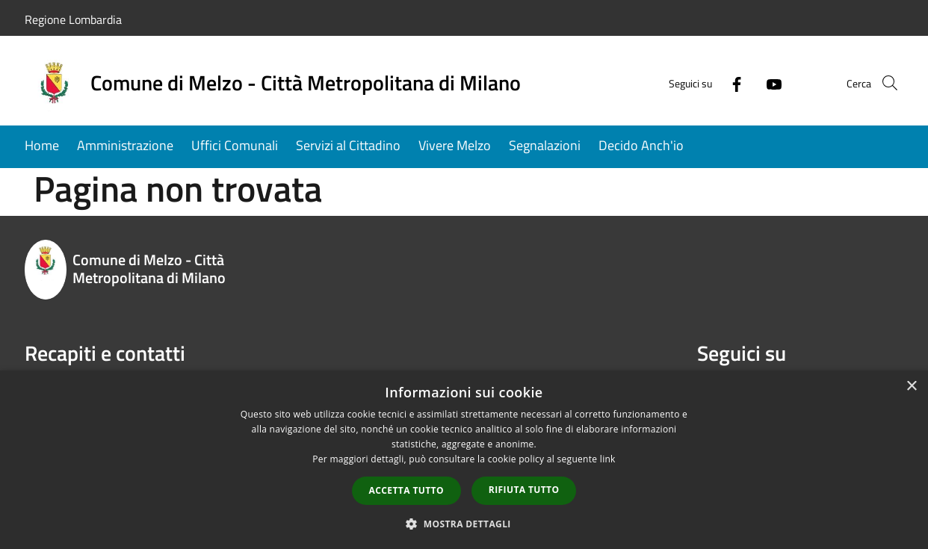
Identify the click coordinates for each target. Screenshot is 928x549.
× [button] (911, 386)
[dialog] (464, 459)
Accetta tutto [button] (406, 490)
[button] (464, 523)
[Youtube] (752, 82)
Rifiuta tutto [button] (524, 489)
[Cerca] (885, 83)
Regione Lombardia (73, 19)
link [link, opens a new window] (608, 459)
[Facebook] (715, 82)
